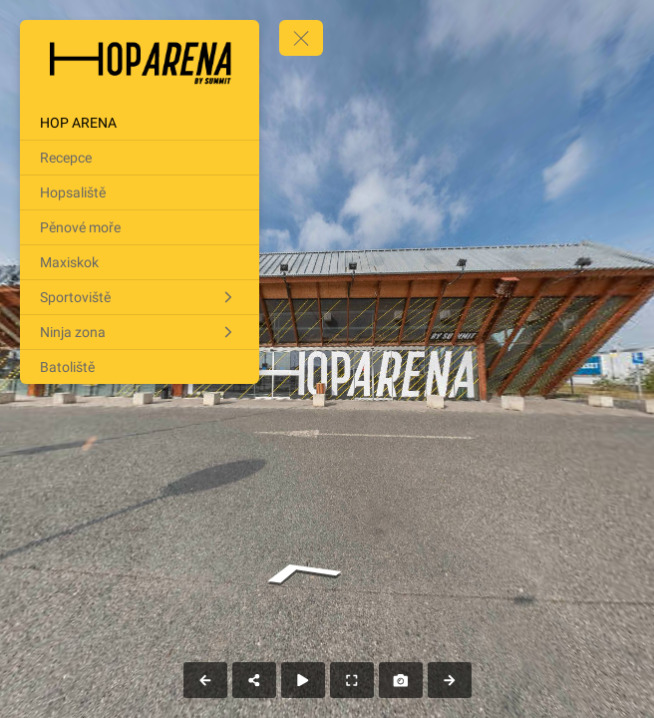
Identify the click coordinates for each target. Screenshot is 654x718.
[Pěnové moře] (139, 227)
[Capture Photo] (401, 680)
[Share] (254, 680)
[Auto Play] (303, 680)
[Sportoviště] (139, 297)
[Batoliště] (139, 367)
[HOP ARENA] (139, 123)
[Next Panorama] (450, 680)
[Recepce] (139, 158)
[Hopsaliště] (139, 192)
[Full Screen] (352, 680)
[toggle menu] (301, 38)
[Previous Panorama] (205, 680)
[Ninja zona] (139, 332)
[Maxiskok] (139, 262)
